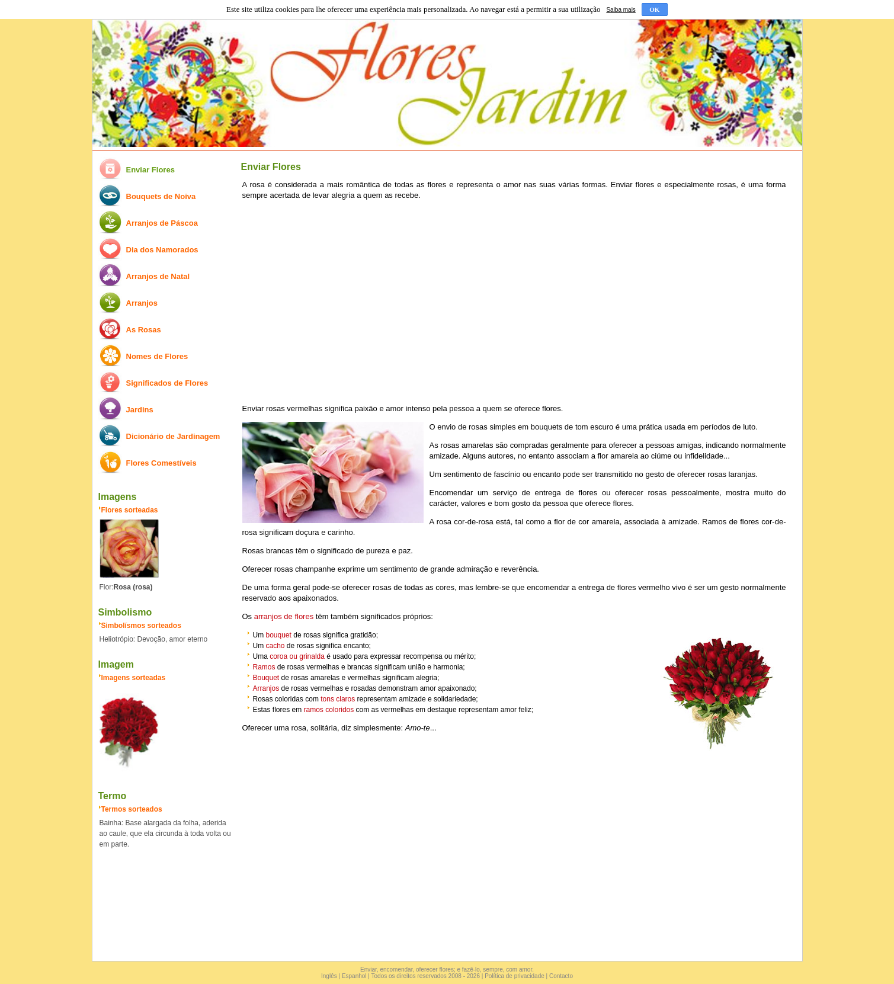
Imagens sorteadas (133, 678)
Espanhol (354, 976)
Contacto (561, 976)
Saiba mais (620, 10)
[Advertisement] (514, 302)
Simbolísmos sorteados (141, 625)
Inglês (329, 976)
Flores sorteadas (129, 510)
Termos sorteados (131, 809)
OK (654, 9)
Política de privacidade (514, 976)
